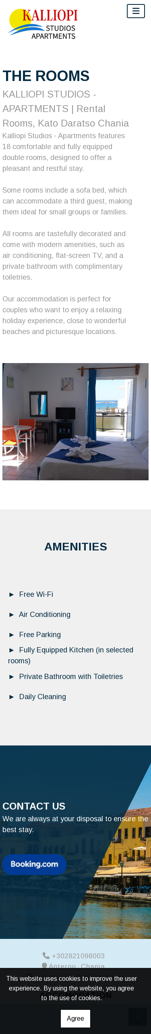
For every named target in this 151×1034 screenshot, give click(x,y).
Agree (75, 1018)
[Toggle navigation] (136, 11)
